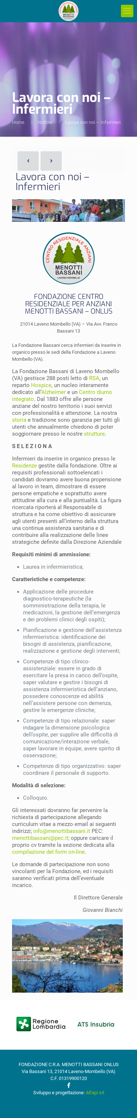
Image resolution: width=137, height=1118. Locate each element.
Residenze (24, 465)
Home (18, 122)
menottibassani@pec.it (40, 838)
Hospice (41, 385)
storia (19, 420)
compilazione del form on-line (48, 852)
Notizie (45, 122)
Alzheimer (53, 392)
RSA (94, 378)
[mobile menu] (127, 11)
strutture (94, 434)
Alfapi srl (95, 1092)
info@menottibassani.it (61, 831)
